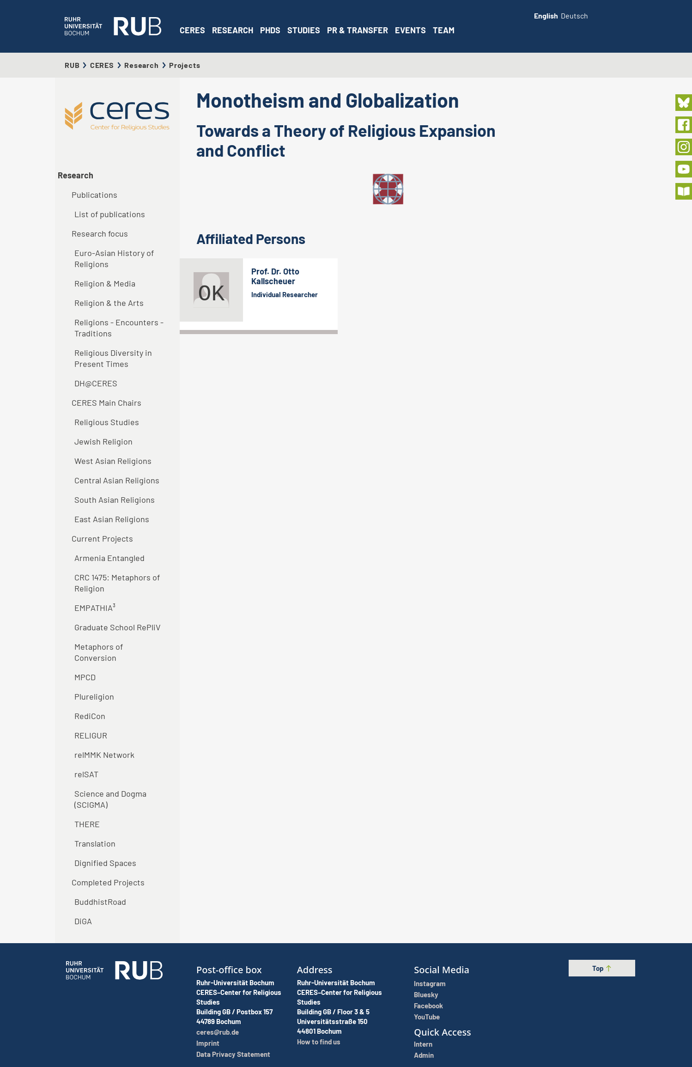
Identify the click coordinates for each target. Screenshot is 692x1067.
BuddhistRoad (100, 901)
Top (602, 968)
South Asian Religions (114, 499)
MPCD (85, 677)
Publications (94, 194)
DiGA (83, 921)
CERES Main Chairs (106, 402)
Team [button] (444, 30)
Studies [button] (303, 30)
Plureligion (94, 696)
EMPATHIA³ (94, 608)
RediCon (89, 716)
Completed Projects (108, 882)
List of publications (109, 214)
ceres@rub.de (217, 1032)
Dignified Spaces (105, 863)
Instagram (430, 983)
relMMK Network (104, 755)
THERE (87, 824)
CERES (192, 30)
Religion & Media (104, 283)
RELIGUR (90, 735)
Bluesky (426, 994)
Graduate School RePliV (117, 627)
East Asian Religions (111, 519)
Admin (424, 1055)
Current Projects (102, 538)
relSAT (86, 774)
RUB (72, 65)
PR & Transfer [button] (357, 30)
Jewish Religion (103, 441)
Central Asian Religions (116, 480)
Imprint (207, 1043)
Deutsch (574, 15)
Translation (94, 843)
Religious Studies (106, 422)
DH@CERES (95, 383)
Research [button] (232, 30)
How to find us (318, 1041)
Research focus (100, 233)
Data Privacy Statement (233, 1054)
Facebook (428, 1005)
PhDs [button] (270, 30)
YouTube (427, 1016)
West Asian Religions (113, 461)
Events (410, 30)
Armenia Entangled (109, 558)
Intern (423, 1044)
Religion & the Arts (109, 303)
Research (141, 65)
